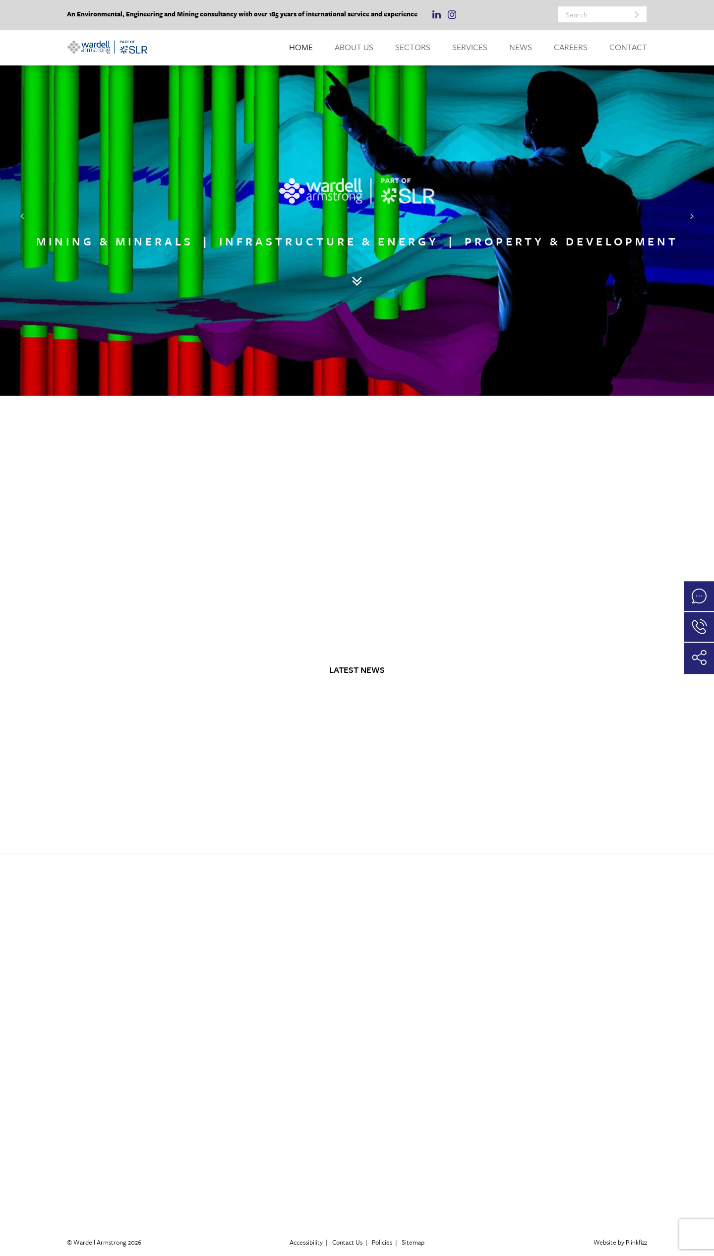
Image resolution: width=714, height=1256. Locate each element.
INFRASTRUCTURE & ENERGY (329, 242)
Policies (382, 1242)
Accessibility (306, 1242)
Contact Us (347, 1242)
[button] (22, 216)
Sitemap (413, 1242)
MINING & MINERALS (114, 242)
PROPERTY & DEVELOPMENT (571, 242)
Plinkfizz (636, 1242)
